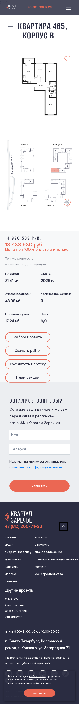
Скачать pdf (28, 351)
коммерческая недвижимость (56, 559)
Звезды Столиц (16, 610)
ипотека (11, 574)
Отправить (39, 485)
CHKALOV (11, 599)
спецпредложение (48, 552)
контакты (11, 566)
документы (13, 559)
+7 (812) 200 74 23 (39, 7)
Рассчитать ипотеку (28, 364)
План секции (27, 378)
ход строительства (49, 574)
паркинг (40, 566)
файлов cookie (42, 683)
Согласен (39, 693)
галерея (11, 581)
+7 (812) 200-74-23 (23, 527)
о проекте (42, 544)
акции (9, 544)
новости (41, 537)
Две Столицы (14, 605)
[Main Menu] (68, 7)
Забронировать (28, 337)
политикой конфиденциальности (37, 467)
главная (10, 537)
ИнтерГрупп (13, 616)
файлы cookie (37, 676)
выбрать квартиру (18, 552)
